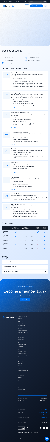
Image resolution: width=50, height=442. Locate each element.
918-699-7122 (44, 414)
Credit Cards (21, 323)
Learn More (13, 107)
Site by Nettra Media (22, 438)
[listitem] (25, 262)
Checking (20, 318)
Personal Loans (21, 349)
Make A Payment (21, 342)
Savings (19, 320)
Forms (19, 387)
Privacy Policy (35, 432)
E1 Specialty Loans (22, 351)
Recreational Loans (22, 353)
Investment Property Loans (23, 354)
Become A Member (22, 361)
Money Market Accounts (23, 332)
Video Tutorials (21, 368)
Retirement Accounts (22, 334)
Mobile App (20, 328)
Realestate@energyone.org (41, 420)
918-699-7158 (44, 417)
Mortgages (20, 340)
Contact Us (17, 1)
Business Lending (21, 356)
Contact (19, 379)
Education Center (21, 389)
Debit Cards (20, 321)
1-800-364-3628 (43, 412)
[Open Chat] (47, 439)
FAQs (19, 385)
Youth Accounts (21, 325)
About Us (20, 377)
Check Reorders (21, 367)
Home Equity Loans (22, 344)
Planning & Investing (22, 330)
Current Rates (21, 339)
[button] (45, 6)
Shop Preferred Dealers (23, 347)
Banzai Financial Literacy (23, 370)
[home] (9, 6)
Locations (20, 365)
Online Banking (21, 327)
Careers (20, 380)
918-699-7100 (44, 409)
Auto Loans (20, 346)
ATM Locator (24, 1)
